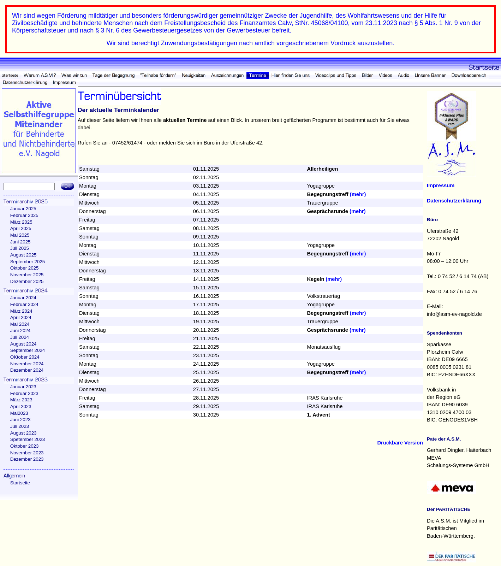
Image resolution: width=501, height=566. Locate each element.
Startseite (20, 482)
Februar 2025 (24, 215)
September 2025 (27, 261)
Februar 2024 (24, 304)
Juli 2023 (19, 426)
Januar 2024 (23, 297)
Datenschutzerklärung (454, 201)
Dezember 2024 (27, 370)
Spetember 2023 (27, 439)
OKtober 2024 (25, 357)
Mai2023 (19, 413)
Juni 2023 (20, 419)
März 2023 (21, 399)
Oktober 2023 (24, 446)
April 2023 (20, 406)
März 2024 (21, 311)
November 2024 (27, 363)
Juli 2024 (19, 337)
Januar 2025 (23, 208)
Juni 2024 (20, 330)
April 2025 (20, 228)
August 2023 (23, 433)
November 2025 (27, 274)
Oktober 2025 (24, 268)
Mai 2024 (20, 324)
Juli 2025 (19, 248)
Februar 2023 (24, 393)
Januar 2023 (23, 386)
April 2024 (20, 317)
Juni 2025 (20, 241)
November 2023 (27, 452)
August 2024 (23, 344)
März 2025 (21, 222)
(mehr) (358, 194)
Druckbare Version (400, 443)
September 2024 (27, 350)
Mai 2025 (20, 235)
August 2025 (23, 255)
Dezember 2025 (27, 281)
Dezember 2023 (27, 459)
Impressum (440, 185)
